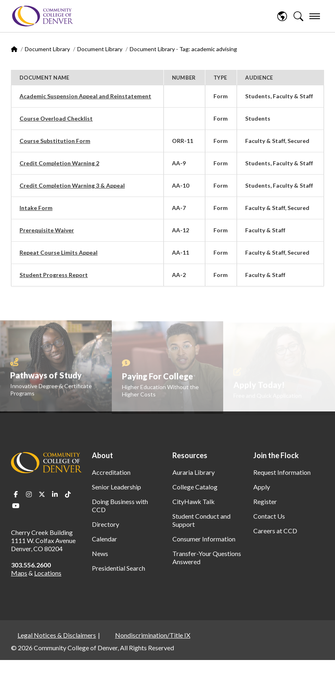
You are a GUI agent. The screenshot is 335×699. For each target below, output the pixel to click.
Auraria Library (193, 472)
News (100, 553)
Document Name (44, 77)
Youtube (16, 506)
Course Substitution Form (55, 140)
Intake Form (36, 207)
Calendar (104, 539)
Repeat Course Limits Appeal (59, 252)
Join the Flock (276, 455)
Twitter (42, 494)
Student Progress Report (54, 274)
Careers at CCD (275, 531)
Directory (105, 524)
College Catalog (195, 487)
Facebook (16, 494)
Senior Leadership (116, 487)
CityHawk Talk (193, 501)
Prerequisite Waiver (47, 230)
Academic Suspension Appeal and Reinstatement (85, 96)
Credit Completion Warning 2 (59, 163)
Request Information (282, 472)
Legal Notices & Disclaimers (56, 635)
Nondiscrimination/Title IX (152, 635)
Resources (189, 455)
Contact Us (269, 516)
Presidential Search (118, 568)
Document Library (47, 48)
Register (265, 501)
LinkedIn (55, 494)
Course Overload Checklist (56, 118)
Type (220, 77)
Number (184, 77)
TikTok (68, 494)
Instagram (29, 494)
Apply (261, 487)
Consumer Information (203, 539)
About (102, 455)
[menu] (315, 16)
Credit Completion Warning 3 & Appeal (72, 185)
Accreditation (111, 472)
